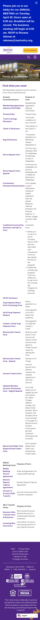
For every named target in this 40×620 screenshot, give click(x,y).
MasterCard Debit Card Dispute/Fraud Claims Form (13, 448)
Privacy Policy (9, 114)
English (22, 615)
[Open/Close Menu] (35, 57)
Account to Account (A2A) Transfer (9, 493)
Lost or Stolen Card (20, 551)
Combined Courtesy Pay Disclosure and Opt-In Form (13, 227)
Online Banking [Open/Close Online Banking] (31, 50)
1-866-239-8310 (19, 569)
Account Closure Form (12, 373)
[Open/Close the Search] (28, 57)
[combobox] (27, 616)
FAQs (13, 549)
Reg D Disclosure (10, 140)
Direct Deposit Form (11, 154)
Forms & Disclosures (20, 554)
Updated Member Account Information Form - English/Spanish (12, 388)
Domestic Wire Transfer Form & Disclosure (9, 514)
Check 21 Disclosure (11, 128)
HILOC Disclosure (10, 298)
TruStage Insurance (20, 559)
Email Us (32, 569)
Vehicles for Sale (20, 556)
